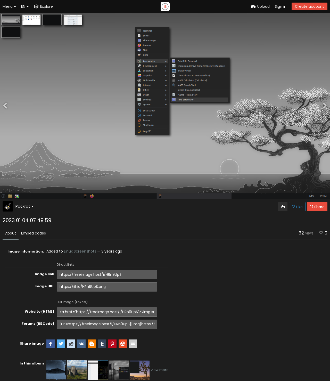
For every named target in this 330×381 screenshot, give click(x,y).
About (10, 233)
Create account (309, 6)
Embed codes (33, 233)
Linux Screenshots (80, 251)
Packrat (24, 206)
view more (160, 369)
